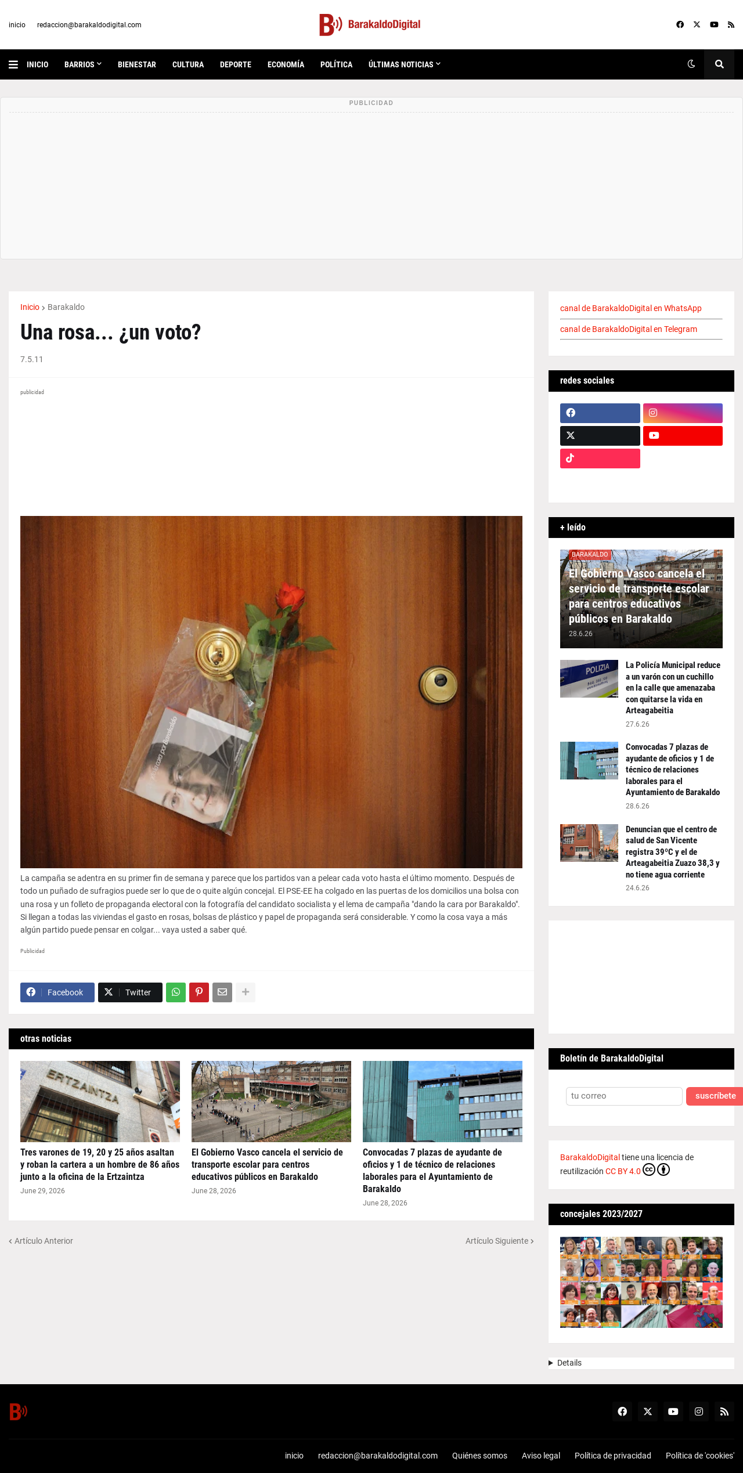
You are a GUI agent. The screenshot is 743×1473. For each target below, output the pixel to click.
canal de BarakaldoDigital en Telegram (628, 329)
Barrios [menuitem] (79, 64)
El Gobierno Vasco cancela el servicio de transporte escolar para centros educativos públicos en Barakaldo (267, 1164)
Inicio (29, 307)
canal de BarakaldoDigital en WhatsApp (631, 308)
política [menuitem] (336, 64)
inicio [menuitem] (37, 64)
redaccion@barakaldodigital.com (89, 25)
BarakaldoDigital (590, 1157)
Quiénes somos (479, 1455)
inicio (17, 25)
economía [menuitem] (286, 64)
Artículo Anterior (44, 1240)
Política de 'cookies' (700, 1455)
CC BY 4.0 (637, 1169)
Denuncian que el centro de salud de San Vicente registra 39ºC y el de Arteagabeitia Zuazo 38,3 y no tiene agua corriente (673, 852)
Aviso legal (541, 1455)
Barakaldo (66, 307)
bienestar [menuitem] (137, 64)
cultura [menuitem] (188, 64)
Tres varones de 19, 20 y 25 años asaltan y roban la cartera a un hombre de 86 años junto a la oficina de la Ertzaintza (99, 1164)
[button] (18, 64)
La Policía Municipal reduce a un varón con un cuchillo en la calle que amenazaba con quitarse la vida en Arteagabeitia (673, 688)
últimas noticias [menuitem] (401, 64)
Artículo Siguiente (497, 1240)
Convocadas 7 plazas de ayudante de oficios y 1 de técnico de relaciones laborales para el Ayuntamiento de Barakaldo (432, 1170)
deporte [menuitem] (235, 64)
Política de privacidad (613, 1455)
